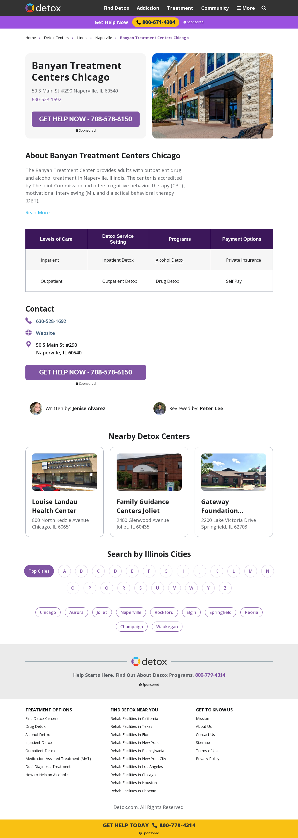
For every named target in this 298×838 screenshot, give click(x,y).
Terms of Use (207, 750)
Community (215, 8)
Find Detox (116, 8)
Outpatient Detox (119, 281)
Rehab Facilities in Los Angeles (137, 766)
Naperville (103, 37)
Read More (37, 212)
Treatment (180, 8)
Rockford (164, 612)
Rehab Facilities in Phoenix (133, 790)
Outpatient (51, 281)
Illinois (82, 37)
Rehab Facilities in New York (135, 742)
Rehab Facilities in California (134, 718)
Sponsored (194, 22)
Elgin (191, 612)
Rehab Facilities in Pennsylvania (137, 750)
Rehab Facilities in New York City (138, 758)
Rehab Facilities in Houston (134, 782)
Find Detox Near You (134, 709)
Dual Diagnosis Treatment (48, 766)
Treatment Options (48, 709)
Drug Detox (167, 281)
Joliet (102, 612)
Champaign (131, 626)
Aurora (76, 612)
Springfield (220, 612)
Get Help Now (111, 22)
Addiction (148, 8)
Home (30, 37)
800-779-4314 (210, 675)
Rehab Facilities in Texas (131, 726)
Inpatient (50, 260)
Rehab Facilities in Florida (132, 734)
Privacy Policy (207, 758)
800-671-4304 (155, 22)
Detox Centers (56, 37)
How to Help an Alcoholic (46, 774)
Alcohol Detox (169, 260)
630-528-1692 (46, 99)
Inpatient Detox (118, 260)
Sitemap (203, 742)
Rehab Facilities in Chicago (133, 774)
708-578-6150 (85, 119)
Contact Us (205, 734)
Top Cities (39, 571)
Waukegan (167, 626)
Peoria (251, 612)
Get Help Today (149, 825)
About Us (204, 726)
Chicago (48, 612)
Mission (202, 718)
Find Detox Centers (41, 718)
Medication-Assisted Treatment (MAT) (58, 758)
